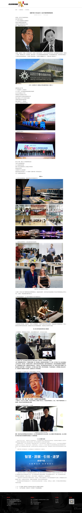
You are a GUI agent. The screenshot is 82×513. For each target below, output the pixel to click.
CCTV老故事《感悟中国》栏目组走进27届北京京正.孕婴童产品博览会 (31, 486)
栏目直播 (67, 4)
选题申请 (72, 4)
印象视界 (56, 4)
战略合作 (62, 4)
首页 (36, 4)
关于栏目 (40, 4)
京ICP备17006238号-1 (10, 502)
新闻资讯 (51, 4)
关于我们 (57, 499)
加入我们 (57, 501)
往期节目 (46, 4)
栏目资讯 (27, 9)
